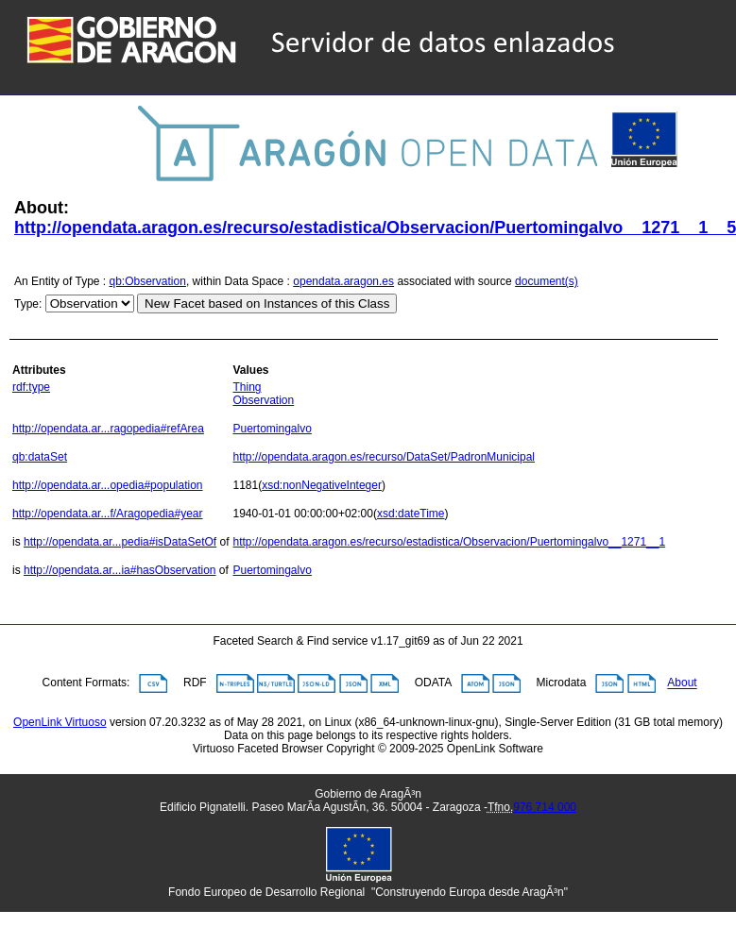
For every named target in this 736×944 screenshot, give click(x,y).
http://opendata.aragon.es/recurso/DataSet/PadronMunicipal (383, 457)
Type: (28, 304)
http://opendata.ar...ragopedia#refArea (108, 428)
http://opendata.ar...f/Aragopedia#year (107, 513)
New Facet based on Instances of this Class (267, 303)
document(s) (546, 281)
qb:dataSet (39, 457)
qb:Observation (148, 281)
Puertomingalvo (271, 428)
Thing (246, 387)
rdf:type (31, 387)
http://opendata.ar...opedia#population (107, 485)
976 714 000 (544, 807)
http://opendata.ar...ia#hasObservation (119, 570)
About (681, 683)
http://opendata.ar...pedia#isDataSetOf (120, 541)
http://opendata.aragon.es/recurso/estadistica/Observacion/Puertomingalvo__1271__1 (448, 541)
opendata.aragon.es (343, 281)
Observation (263, 400)
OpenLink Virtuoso (60, 722)
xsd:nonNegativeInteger (322, 485)
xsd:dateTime (411, 513)
